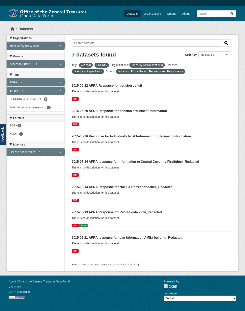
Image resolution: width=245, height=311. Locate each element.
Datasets (132, 13)
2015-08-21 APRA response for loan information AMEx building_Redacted (127, 237)
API (120, 264)
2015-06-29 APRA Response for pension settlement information (119, 111)
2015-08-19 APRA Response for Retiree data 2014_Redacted (117, 212)
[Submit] (232, 13)
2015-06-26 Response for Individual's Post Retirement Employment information (131, 136)
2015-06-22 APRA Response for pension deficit (107, 85)
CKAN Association (20, 291)
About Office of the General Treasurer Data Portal (39, 281)
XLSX (83, 225)
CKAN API (15, 286)
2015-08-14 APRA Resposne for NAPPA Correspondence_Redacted (122, 187)
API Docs (133, 264)
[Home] (12, 29)
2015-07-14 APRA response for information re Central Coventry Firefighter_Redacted (135, 161)
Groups (171, 13)
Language (170, 293)
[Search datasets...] (216, 13)
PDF (75, 99)
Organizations (152, 13)
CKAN (170, 286)
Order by (191, 54)
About (186, 13)
